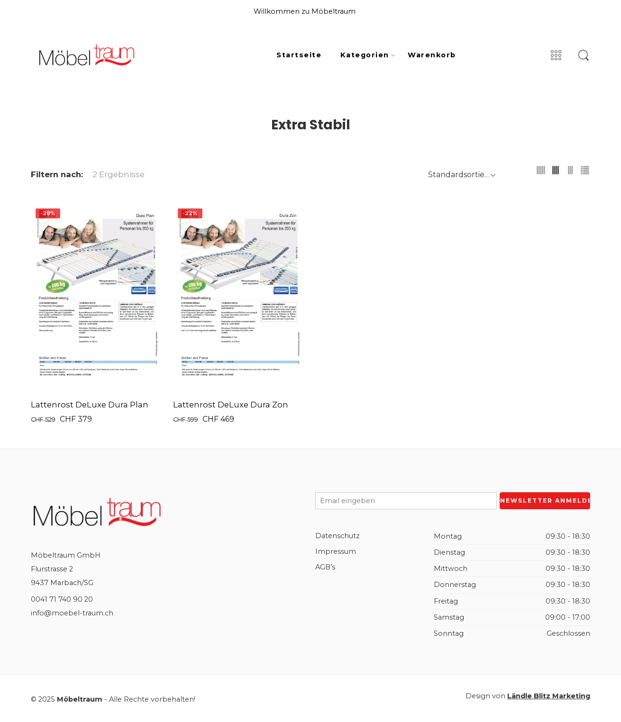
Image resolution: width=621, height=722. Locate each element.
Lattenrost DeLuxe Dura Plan (89, 404)
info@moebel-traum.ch (72, 613)
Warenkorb (432, 55)
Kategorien (364, 55)
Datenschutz (337, 536)
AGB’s (325, 567)
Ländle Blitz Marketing (548, 696)
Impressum (335, 551)
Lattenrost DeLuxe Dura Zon (230, 404)
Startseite (298, 55)
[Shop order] (460, 174)
